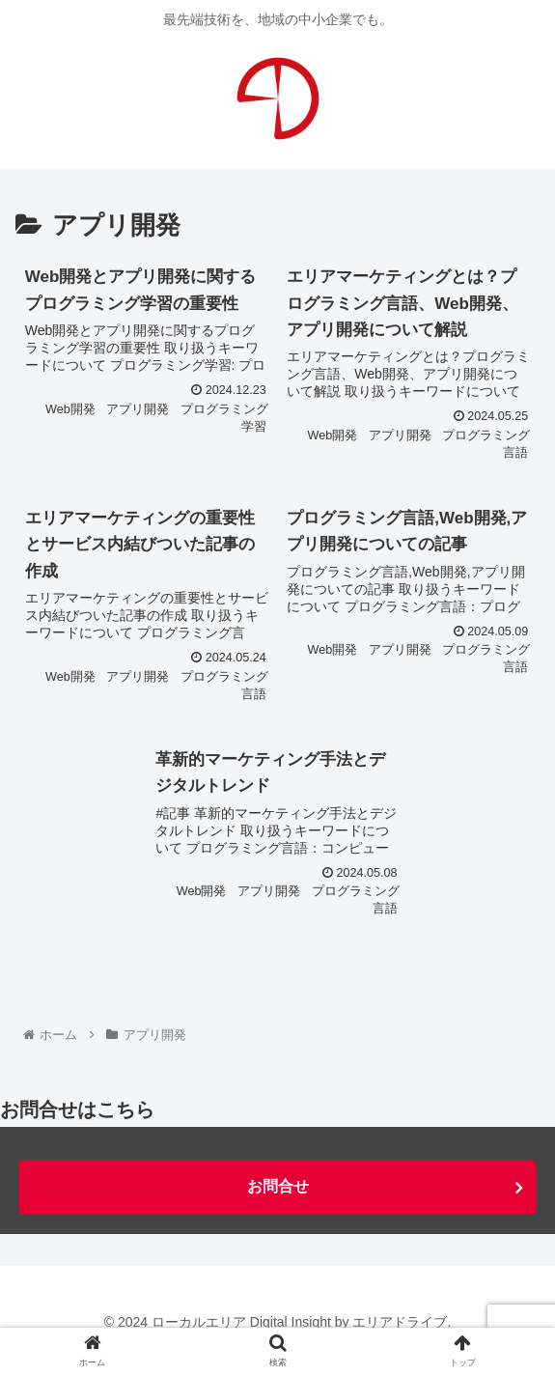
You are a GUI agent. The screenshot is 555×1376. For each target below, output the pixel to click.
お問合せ (278, 1186)
